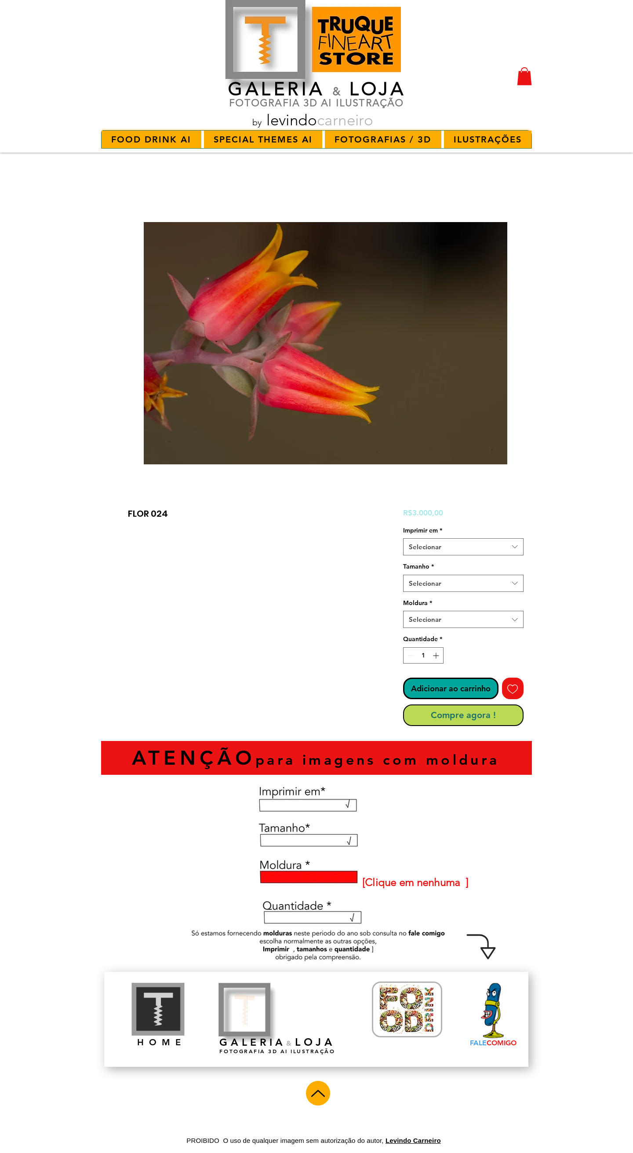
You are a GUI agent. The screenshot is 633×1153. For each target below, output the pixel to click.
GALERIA (276, 89)
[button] (524, 76)
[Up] (318, 1093)
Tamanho (418, 566)
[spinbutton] (423, 655)
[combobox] (463, 546)
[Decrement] (409, 655)
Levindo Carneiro (413, 1140)
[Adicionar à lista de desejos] (513, 688)
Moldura (417, 603)
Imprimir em (422, 530)
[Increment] (436, 655)
